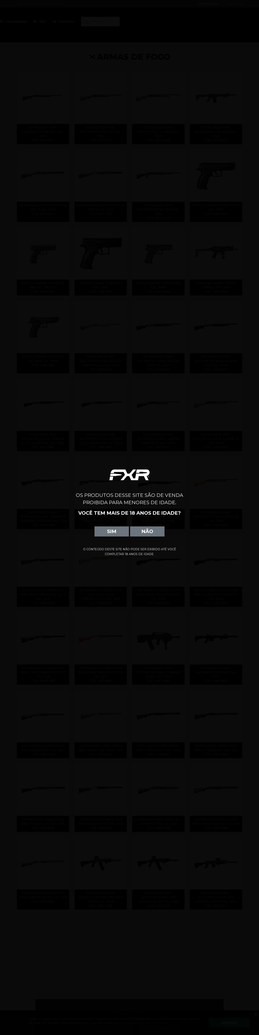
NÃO (147, 531)
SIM (111, 531)
